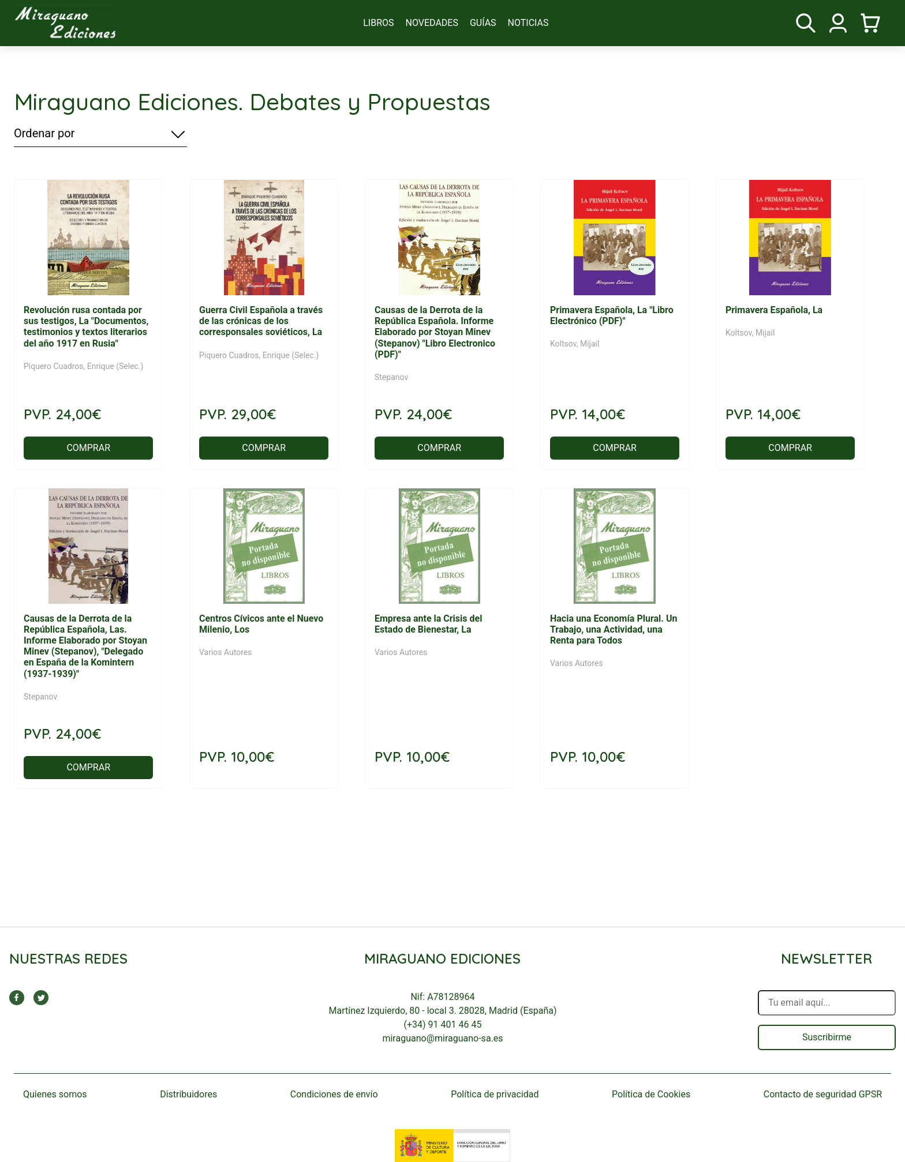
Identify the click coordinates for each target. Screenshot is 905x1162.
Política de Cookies (651, 1094)
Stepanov (391, 377)
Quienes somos (55, 1094)
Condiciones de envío (334, 1094)
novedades (432, 22)
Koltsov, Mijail (574, 343)
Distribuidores (188, 1094)
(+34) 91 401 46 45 (443, 1024)
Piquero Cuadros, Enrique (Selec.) (83, 366)
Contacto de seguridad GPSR (823, 1094)
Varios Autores (225, 652)
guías (483, 22)
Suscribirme (826, 1037)
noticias (528, 22)
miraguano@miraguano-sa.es (442, 1038)
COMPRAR (88, 447)
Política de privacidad (494, 1094)
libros (378, 22)
